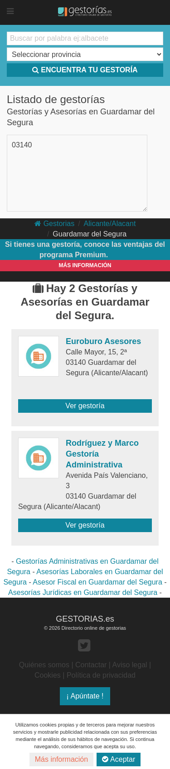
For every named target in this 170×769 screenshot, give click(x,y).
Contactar (91, 665)
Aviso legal (129, 665)
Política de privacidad (101, 675)
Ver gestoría (84, 406)
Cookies (47, 675)
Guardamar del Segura (89, 234)
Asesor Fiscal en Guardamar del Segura (97, 582)
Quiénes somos (44, 665)
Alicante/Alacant (110, 223)
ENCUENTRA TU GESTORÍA (84, 70)
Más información (61, 759)
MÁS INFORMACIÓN (85, 265)
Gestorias (54, 223)
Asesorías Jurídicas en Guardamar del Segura (82, 592)
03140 (22, 145)
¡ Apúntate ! (85, 696)
